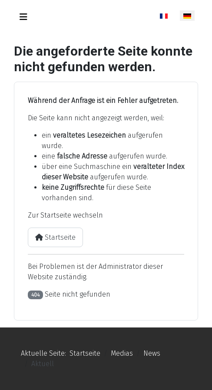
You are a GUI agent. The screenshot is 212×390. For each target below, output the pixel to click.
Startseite (55, 237)
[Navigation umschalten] (23, 16)
